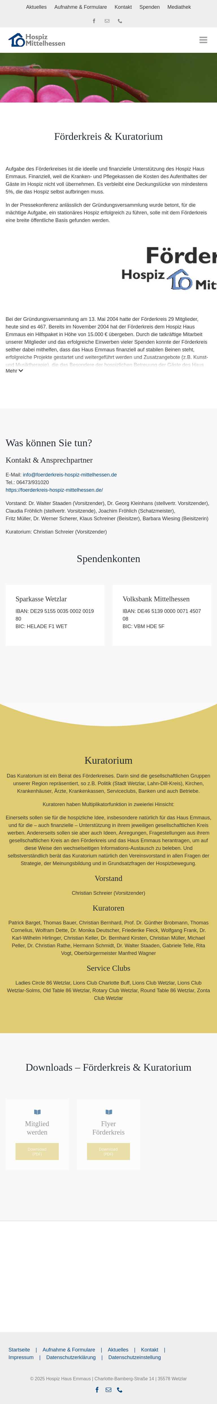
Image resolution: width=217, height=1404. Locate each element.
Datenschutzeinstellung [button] (134, 1357)
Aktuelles (118, 1350)
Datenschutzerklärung (71, 1357)
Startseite (19, 1350)
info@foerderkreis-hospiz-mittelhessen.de (70, 475)
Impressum (21, 1357)
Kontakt (149, 1350)
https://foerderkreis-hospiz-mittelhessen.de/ (54, 490)
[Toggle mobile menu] (204, 39)
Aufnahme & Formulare (69, 1350)
